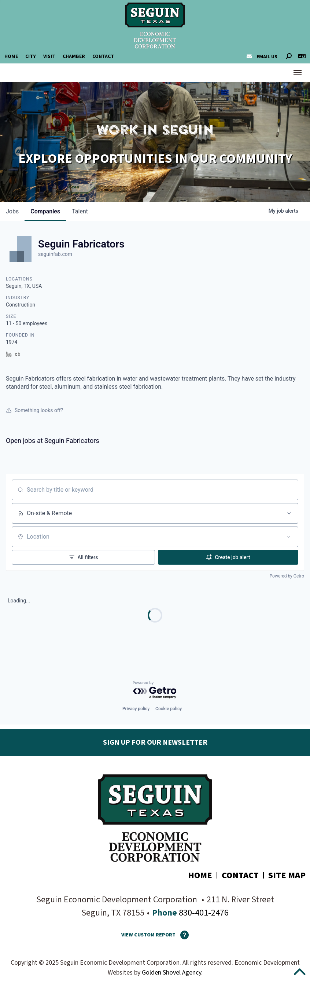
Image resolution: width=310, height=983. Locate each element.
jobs (12, 211)
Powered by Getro (287, 576)
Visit (49, 56)
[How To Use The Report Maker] (182, 935)
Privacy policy (136, 708)
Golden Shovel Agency (171, 972)
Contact (103, 56)
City (30, 56)
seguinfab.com (55, 254)
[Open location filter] (289, 537)
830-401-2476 (203, 912)
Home (11, 56)
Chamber (74, 56)
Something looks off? (34, 410)
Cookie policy (168, 708)
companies (45, 211)
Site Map (287, 875)
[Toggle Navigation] (297, 72)
